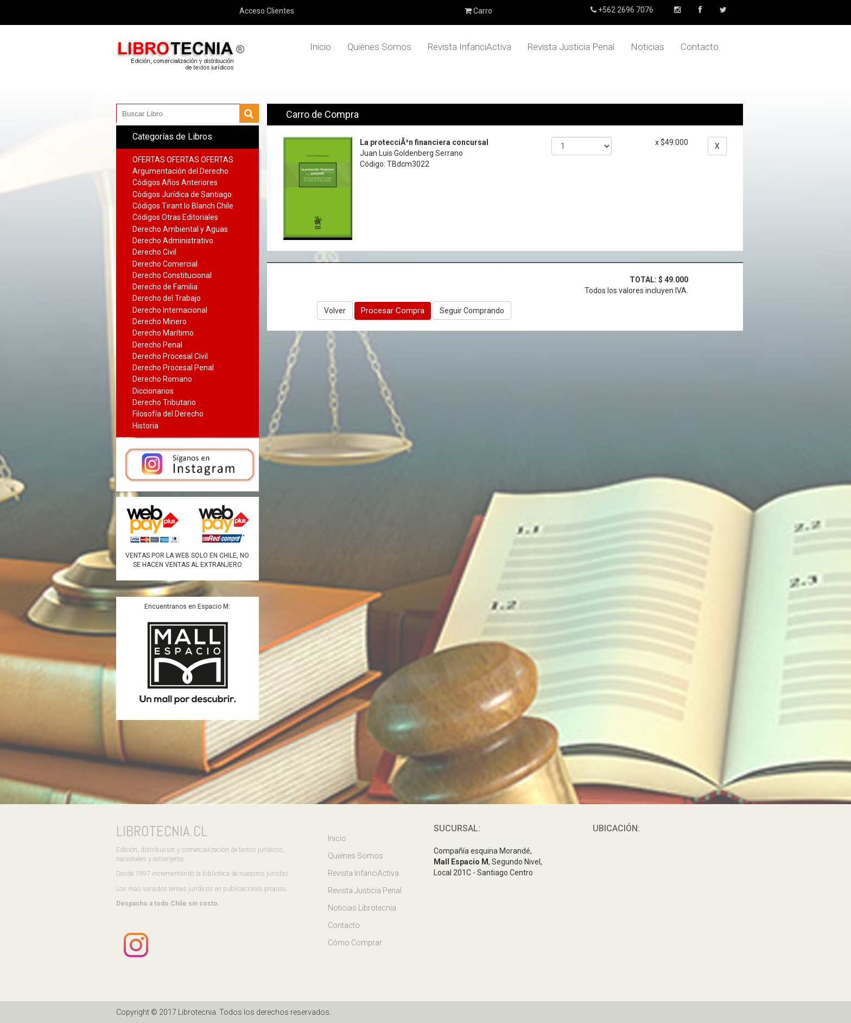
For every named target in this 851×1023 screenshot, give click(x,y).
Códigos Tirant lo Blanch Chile (182, 205)
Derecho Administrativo (172, 240)
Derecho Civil (154, 252)
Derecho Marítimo (163, 333)
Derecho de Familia (165, 286)
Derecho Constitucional (172, 275)
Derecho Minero (159, 321)
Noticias (647, 46)
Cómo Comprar (355, 942)
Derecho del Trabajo (166, 298)
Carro (478, 11)
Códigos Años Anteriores (175, 182)
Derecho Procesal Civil (170, 356)
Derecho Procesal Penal (173, 367)
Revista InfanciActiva (469, 46)
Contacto (700, 46)
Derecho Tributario (164, 402)
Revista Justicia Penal (571, 46)
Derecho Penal (157, 344)
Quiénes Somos (379, 46)
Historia (145, 425)
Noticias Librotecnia (362, 908)
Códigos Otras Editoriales (175, 217)
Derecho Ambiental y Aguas (180, 229)
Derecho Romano (162, 379)
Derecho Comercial (165, 264)
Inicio (320, 46)
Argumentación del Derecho (180, 171)
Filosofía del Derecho (168, 413)
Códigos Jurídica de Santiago (182, 194)
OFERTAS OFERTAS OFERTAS (182, 159)
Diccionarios (153, 391)
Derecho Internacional (169, 310)
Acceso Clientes (266, 11)
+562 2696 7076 (624, 9)
